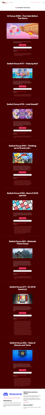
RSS (17, 92)
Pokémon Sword (29, 183)
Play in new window (19, 91)
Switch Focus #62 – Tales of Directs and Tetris (22, 344)
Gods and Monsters (27, 325)
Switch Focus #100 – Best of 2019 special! (22, 194)
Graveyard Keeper (16, 326)
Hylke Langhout (21, 20)
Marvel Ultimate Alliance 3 (26, 229)
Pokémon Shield (25, 183)
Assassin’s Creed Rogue (17, 180)
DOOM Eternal (27, 323)
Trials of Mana (23, 334)
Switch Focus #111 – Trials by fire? (22, 63)
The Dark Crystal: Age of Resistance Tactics (25, 333)
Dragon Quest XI (29, 380)
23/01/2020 (25, 150)
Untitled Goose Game (24, 232)
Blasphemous (15, 226)
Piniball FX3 (15, 383)
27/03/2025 (26, 20)
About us (39, 2)
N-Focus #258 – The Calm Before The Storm (22, 17)
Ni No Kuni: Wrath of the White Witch (27, 182)
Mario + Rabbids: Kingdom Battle (22, 95)
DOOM (23, 276)
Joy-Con (19, 277)
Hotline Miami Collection (25, 228)
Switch (22, 55)
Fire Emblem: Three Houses (22, 94)
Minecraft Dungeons (20, 328)
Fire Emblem (24, 180)
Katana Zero (30, 228)
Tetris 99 (17, 232)
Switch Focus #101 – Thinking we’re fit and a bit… (22, 147)
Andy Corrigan (21, 106)
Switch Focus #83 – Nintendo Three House (22, 242)
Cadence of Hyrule (25, 226)
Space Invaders (19, 331)
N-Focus (22, 13)
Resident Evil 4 (22, 184)
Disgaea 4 (24, 323)
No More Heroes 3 (28, 329)
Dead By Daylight (21, 323)
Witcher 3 (15, 233)
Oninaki (15, 330)
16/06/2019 (26, 291)
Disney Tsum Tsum (19, 380)
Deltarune (15, 380)
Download (24, 91)
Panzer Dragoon (18, 330)
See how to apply (26, 402)
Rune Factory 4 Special (19, 383)
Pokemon (25, 54)
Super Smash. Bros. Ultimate (24, 384)
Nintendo (18, 54)
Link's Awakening (16, 229)
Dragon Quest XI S (16, 381)
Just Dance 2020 (26, 326)
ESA (30, 53)
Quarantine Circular (23, 231)
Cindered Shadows (16, 94)
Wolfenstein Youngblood (28, 334)
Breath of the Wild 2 (20, 226)
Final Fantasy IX (20, 381)
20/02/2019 (25, 347)
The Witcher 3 (20, 232)
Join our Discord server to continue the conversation (11, 397)
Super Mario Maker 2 (28, 231)
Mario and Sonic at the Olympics (20, 327)
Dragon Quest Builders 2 (24, 380)
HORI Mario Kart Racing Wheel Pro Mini (20, 181)
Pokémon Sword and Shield (17, 184)
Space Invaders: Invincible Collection (25, 331)
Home (32, 2)
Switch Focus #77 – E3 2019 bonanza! (22, 288)
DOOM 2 (25, 276)
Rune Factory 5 (24, 383)
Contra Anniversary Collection (19, 322)
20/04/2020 (25, 106)
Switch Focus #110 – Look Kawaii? (22, 104)
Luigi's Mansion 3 (20, 229)
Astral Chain (23, 378)
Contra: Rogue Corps (25, 322)
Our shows (35, 2)
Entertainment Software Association (25, 53)
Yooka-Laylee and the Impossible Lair (21, 233)
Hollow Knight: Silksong (21, 326)
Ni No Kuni (28, 328)
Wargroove (28, 232)
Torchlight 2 (20, 334)
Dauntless (21, 180)
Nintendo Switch (21, 54)
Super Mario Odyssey (18, 55)
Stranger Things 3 (20, 332)
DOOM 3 (27, 276)
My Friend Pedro (25, 328)
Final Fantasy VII (24, 381)
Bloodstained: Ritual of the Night (18, 276)
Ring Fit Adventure (27, 184)
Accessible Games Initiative (17, 53)
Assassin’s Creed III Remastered (18, 378)
